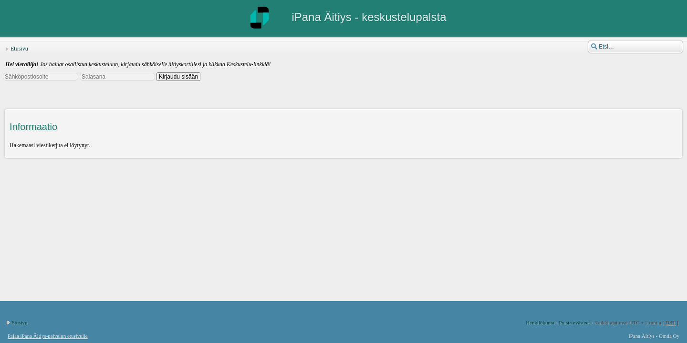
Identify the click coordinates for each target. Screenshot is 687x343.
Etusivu (19, 48)
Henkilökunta (540, 322)
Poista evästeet (574, 322)
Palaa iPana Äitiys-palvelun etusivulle (48, 336)
